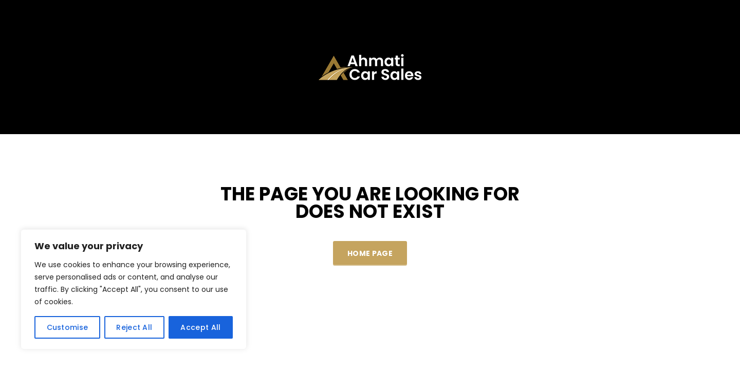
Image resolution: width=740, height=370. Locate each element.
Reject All (134, 327)
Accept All (200, 327)
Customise (67, 327)
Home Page (370, 253)
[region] (134, 289)
